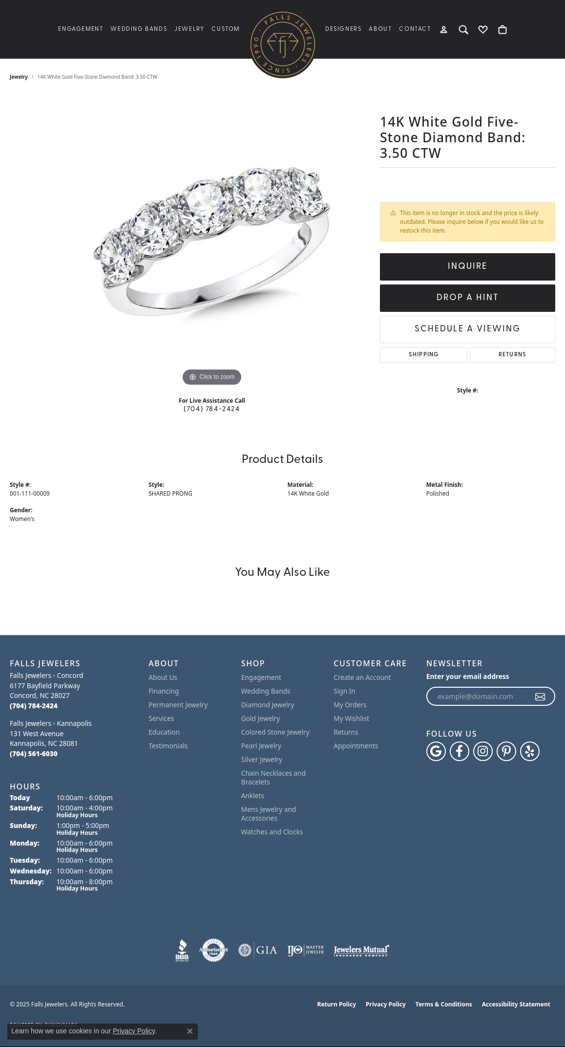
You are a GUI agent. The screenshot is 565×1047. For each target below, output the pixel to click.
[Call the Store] (34, 705)
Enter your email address (467, 676)
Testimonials (168, 745)
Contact (415, 29)
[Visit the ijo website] (305, 950)
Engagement (80, 29)
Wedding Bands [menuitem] (266, 691)
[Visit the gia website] (257, 950)
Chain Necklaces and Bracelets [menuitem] (273, 777)
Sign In (345, 691)
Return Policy (336, 1004)
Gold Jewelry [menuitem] (260, 718)
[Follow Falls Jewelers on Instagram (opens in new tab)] (483, 751)
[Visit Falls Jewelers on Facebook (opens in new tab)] (459, 751)
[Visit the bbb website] (182, 950)
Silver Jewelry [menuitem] (261, 759)
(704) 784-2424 (212, 409)
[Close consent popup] (190, 1031)
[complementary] (543, 1025)
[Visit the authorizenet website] (214, 950)
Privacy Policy (386, 1004)
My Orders (350, 704)
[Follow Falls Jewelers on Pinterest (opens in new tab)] (506, 751)
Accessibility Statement (516, 1004)
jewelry (19, 76)
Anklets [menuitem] (252, 795)
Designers (343, 29)
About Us (162, 677)
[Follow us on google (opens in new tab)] (436, 751)
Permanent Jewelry (178, 704)
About (380, 29)
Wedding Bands (138, 29)
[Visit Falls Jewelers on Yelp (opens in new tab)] (530, 751)
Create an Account (362, 677)
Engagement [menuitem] (261, 677)
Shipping (424, 355)
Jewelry (189, 29)
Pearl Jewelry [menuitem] (261, 745)
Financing (163, 691)
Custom (225, 29)
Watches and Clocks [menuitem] (272, 831)
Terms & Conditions (444, 1004)
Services (161, 718)
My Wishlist (351, 718)
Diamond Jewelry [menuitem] (267, 704)
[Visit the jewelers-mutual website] (362, 950)
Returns (512, 355)
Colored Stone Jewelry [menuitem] (275, 732)
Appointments (356, 745)
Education (164, 732)
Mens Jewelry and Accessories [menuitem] (268, 814)
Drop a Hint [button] (468, 298)
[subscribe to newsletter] (540, 696)
